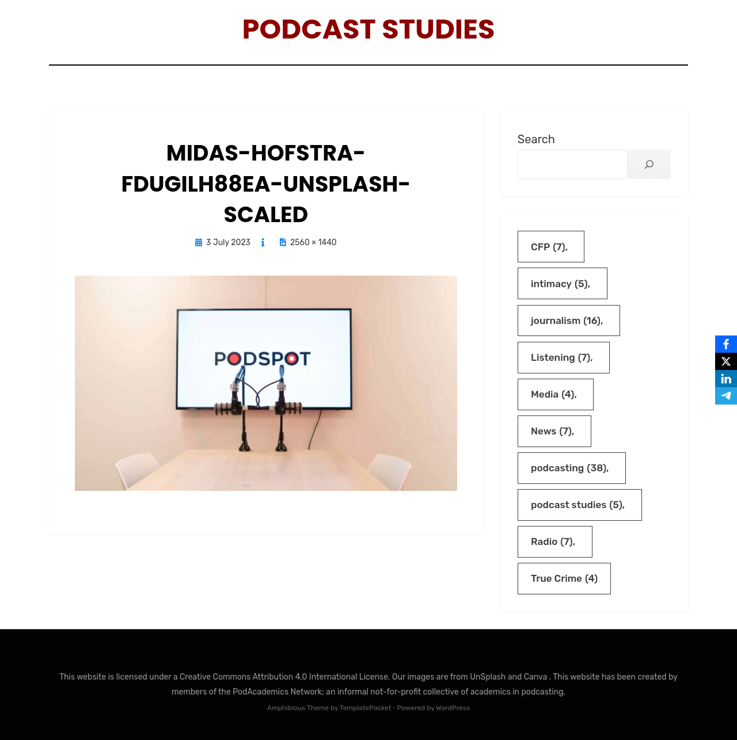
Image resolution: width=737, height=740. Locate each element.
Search (536, 139)
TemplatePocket (366, 708)
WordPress (453, 708)
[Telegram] (726, 396)
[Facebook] (726, 344)
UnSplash (489, 677)
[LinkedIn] (726, 378)
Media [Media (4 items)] (552, 394)
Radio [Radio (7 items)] (552, 542)
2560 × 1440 (313, 242)
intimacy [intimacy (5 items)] (559, 284)
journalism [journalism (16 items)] (566, 321)
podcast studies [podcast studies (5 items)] (576, 505)
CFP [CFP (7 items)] (548, 247)
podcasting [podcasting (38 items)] (568, 468)
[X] (726, 361)
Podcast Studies (368, 29)
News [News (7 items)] (551, 431)
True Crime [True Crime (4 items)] (564, 579)
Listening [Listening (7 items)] (560, 358)
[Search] (649, 164)
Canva (536, 677)
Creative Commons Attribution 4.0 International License (284, 677)
